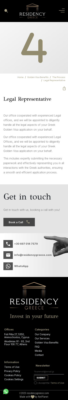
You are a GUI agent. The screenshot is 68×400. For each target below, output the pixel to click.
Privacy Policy (12, 371)
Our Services (42, 338)
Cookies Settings (13, 379)
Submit (41, 377)
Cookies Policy (12, 375)
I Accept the (49, 382)
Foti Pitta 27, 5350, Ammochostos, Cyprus (16, 336)
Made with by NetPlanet (34, 397)
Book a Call (19, 222)
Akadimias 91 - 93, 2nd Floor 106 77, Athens (17, 343)
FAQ (37, 346)
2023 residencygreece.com (34, 393)
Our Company (42, 334)
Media (38, 350)
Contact (39, 354)
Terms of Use (11, 366)
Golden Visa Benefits (46, 342)
